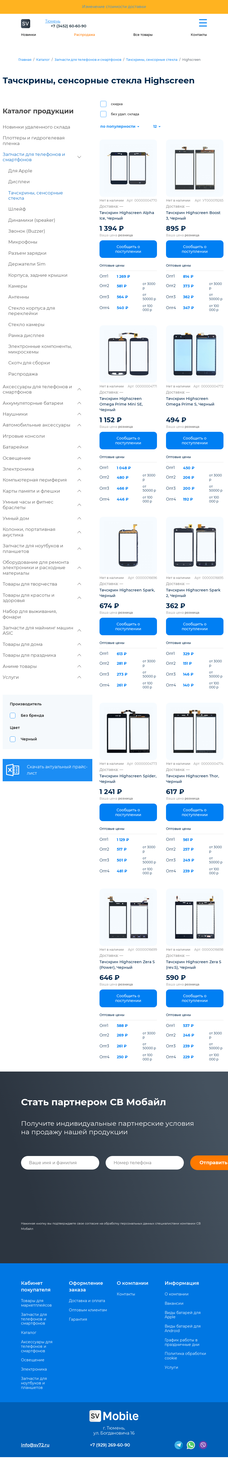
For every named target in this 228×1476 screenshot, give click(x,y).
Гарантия (78, 1319)
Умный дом (42, 518)
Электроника (42, 469)
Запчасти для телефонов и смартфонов (88, 60)
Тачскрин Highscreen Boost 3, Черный (193, 215)
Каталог (43, 60)
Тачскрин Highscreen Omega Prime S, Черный (190, 401)
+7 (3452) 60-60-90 (68, 26)
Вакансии (174, 1303)
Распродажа (84, 34)
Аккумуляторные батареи (42, 403)
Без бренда (32, 715)
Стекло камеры (26, 324)
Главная (24, 60)
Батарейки (42, 447)
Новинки (28, 34)
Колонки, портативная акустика (42, 532)
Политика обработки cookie (185, 1355)
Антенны (18, 297)
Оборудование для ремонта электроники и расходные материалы (42, 568)
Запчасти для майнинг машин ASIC (42, 630)
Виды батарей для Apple (183, 1315)
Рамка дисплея (26, 335)
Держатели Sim (26, 264)
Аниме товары (42, 666)
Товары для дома (42, 644)
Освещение (42, 458)
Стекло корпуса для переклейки (31, 310)
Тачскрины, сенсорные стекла (151, 60)
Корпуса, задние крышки (38, 275)
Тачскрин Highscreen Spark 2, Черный (193, 593)
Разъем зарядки (27, 253)
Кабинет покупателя (36, 1286)
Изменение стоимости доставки (114, 6)
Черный (29, 739)
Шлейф (17, 209)
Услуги (42, 677)
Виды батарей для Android (183, 1328)
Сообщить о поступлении (128, 249)
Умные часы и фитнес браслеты (42, 504)
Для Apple (20, 170)
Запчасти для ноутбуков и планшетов (42, 548)
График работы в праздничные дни (182, 1342)
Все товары (143, 34)
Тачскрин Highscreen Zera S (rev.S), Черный (193, 964)
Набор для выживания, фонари (30, 614)
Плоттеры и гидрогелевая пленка (34, 140)
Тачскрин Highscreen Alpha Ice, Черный (127, 215)
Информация (182, 1283)
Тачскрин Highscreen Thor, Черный (192, 779)
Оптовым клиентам (88, 1310)
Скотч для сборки (29, 362)
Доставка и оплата (87, 1301)
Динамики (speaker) (31, 220)
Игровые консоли (24, 436)
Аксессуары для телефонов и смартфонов (42, 389)
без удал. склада (125, 114)
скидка (117, 104)
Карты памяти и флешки (42, 491)
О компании (132, 1283)
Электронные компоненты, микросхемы (40, 349)
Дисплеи (19, 181)
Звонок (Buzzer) (26, 231)
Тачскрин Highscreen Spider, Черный (128, 779)
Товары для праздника (42, 655)
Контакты (199, 34)
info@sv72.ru (35, 1445)
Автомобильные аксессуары (42, 425)
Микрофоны (22, 242)
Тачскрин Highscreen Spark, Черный (127, 593)
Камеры (17, 286)
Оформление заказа (86, 1286)
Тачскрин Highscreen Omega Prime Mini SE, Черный (121, 404)
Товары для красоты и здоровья (42, 597)
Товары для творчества (42, 584)
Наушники (42, 414)
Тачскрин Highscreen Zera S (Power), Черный (127, 964)
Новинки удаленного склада (36, 127)
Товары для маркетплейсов (36, 1303)
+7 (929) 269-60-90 (110, 1445)
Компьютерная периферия (42, 480)
